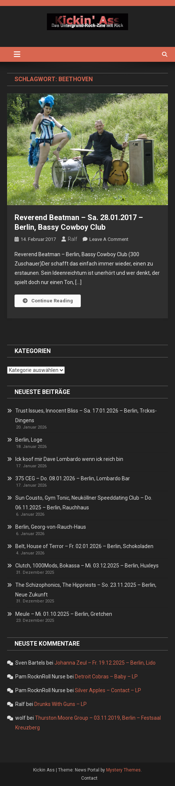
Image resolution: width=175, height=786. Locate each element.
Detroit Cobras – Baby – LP (106, 677)
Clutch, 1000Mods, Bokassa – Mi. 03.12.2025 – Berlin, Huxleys (87, 566)
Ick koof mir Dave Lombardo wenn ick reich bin (69, 459)
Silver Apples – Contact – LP (108, 690)
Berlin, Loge (28, 440)
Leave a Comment (108, 239)
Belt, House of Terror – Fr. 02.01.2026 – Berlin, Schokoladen (84, 546)
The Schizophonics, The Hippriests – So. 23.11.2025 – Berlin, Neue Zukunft (85, 590)
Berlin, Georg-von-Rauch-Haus (50, 527)
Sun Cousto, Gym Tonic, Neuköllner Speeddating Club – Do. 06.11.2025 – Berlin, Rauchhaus (83, 502)
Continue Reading (47, 300)
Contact (89, 778)
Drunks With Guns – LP (60, 704)
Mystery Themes (123, 770)
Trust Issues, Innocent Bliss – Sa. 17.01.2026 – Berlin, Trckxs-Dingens (86, 415)
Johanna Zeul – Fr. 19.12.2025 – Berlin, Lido (105, 663)
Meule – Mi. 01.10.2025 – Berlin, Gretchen (63, 614)
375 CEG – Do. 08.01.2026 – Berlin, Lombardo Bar (72, 478)
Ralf (72, 239)
